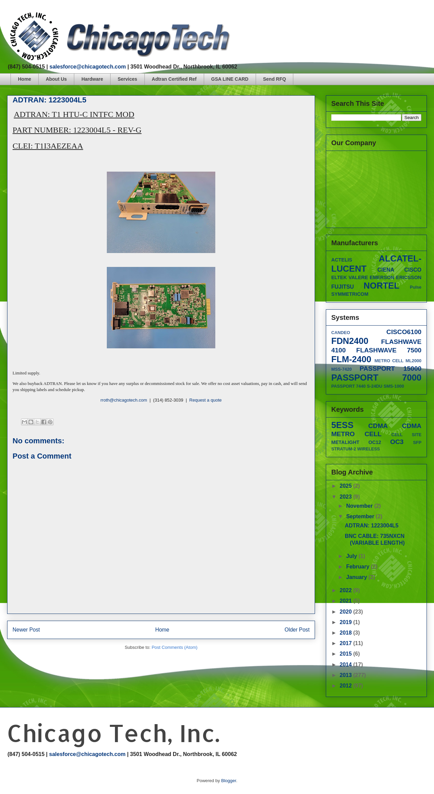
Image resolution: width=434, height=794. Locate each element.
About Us (56, 79)
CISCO (412, 270)
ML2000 (413, 360)
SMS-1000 (393, 386)
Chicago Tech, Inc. (113, 733)
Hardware (92, 79)
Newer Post (26, 630)
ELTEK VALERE (349, 277)
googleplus (411, 15)
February (358, 566)
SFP (417, 442)
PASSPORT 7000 (376, 377)
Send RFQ (274, 79)
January (357, 577)
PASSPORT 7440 (348, 386)
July (352, 556)
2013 (346, 675)
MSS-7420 (341, 369)
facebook (386, 15)
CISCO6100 (404, 331)
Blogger (228, 780)
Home (24, 79)
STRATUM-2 (343, 448)
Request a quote (205, 400)
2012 (346, 686)
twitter (398, 15)
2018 (346, 633)
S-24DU (374, 386)
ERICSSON (408, 277)
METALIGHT (345, 442)
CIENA (385, 270)
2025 (346, 486)
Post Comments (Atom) (174, 647)
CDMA (378, 425)
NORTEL (381, 285)
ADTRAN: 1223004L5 (371, 525)
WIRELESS (368, 448)
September (361, 516)
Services (127, 79)
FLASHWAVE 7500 (388, 350)
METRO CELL (389, 360)
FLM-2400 (351, 359)
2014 (346, 664)
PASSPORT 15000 (390, 368)
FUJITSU (342, 287)
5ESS (342, 425)
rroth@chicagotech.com (123, 400)
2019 (346, 622)
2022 (346, 590)
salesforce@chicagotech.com (88, 67)
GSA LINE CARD (230, 79)
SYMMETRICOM (350, 294)
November (360, 506)
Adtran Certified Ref (174, 79)
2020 (346, 612)
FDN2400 (350, 341)
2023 (346, 497)
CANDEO (340, 332)
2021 (346, 601)
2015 (346, 654)
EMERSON (382, 277)
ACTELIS (341, 260)
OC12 (375, 442)
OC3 (396, 441)
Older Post (297, 630)
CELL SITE (406, 434)
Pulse (415, 287)
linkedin (424, 15)
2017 (346, 643)
